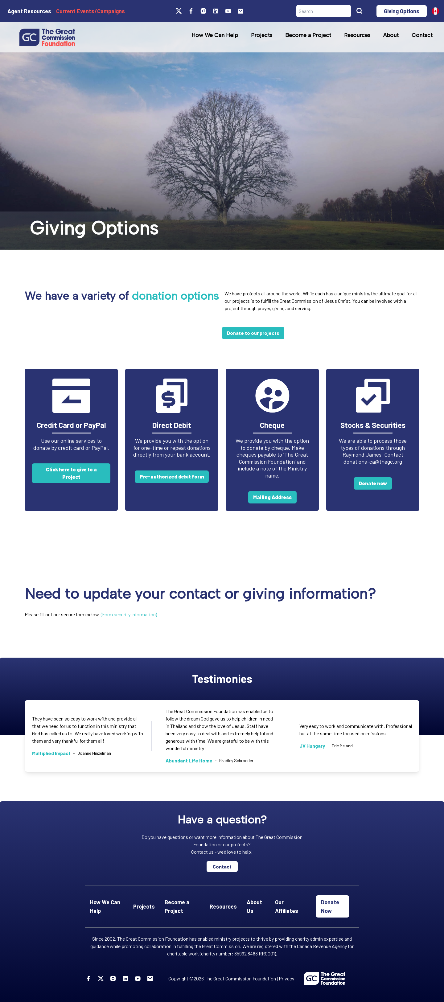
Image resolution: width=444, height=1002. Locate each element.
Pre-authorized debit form (172, 476)
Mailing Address (272, 497)
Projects (261, 35)
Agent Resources (29, 11)
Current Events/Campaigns (90, 11)
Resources (357, 35)
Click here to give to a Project (71, 473)
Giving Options (401, 11)
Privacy (286, 978)
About (391, 35)
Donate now (373, 483)
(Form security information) (129, 614)
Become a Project (308, 35)
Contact (422, 35)
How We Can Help (214, 35)
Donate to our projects (253, 333)
